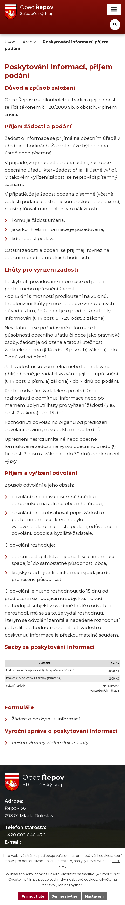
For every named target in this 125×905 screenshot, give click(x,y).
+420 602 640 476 (25, 835)
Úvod (10, 41)
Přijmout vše (33, 896)
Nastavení (94, 896)
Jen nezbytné (64, 896)
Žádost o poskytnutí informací (46, 719)
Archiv (29, 41)
